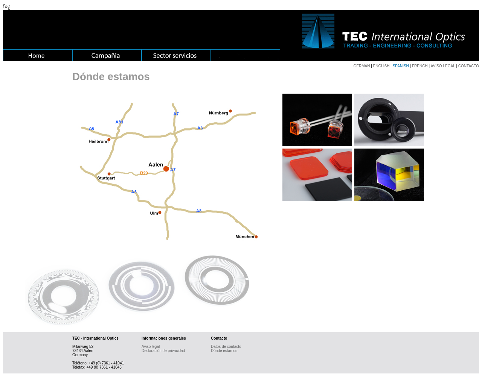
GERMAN (362, 66)
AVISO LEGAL (443, 66)
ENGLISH (381, 66)
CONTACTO (468, 66)
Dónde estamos (224, 351)
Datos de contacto (226, 346)
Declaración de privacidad (163, 351)
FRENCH (420, 66)
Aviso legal (151, 346)
